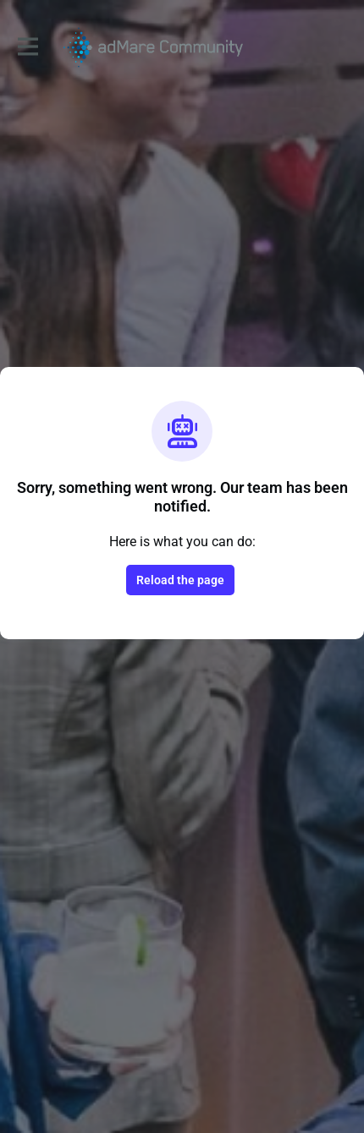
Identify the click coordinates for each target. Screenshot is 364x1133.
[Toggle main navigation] (27, 47)
